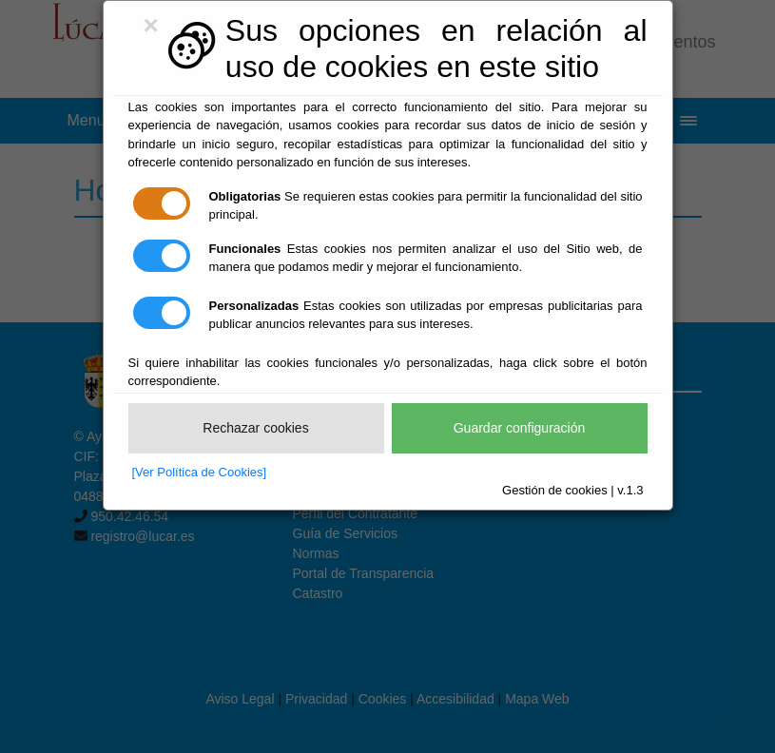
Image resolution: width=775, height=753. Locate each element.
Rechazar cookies (255, 427)
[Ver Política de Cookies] (199, 472)
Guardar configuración (520, 427)
